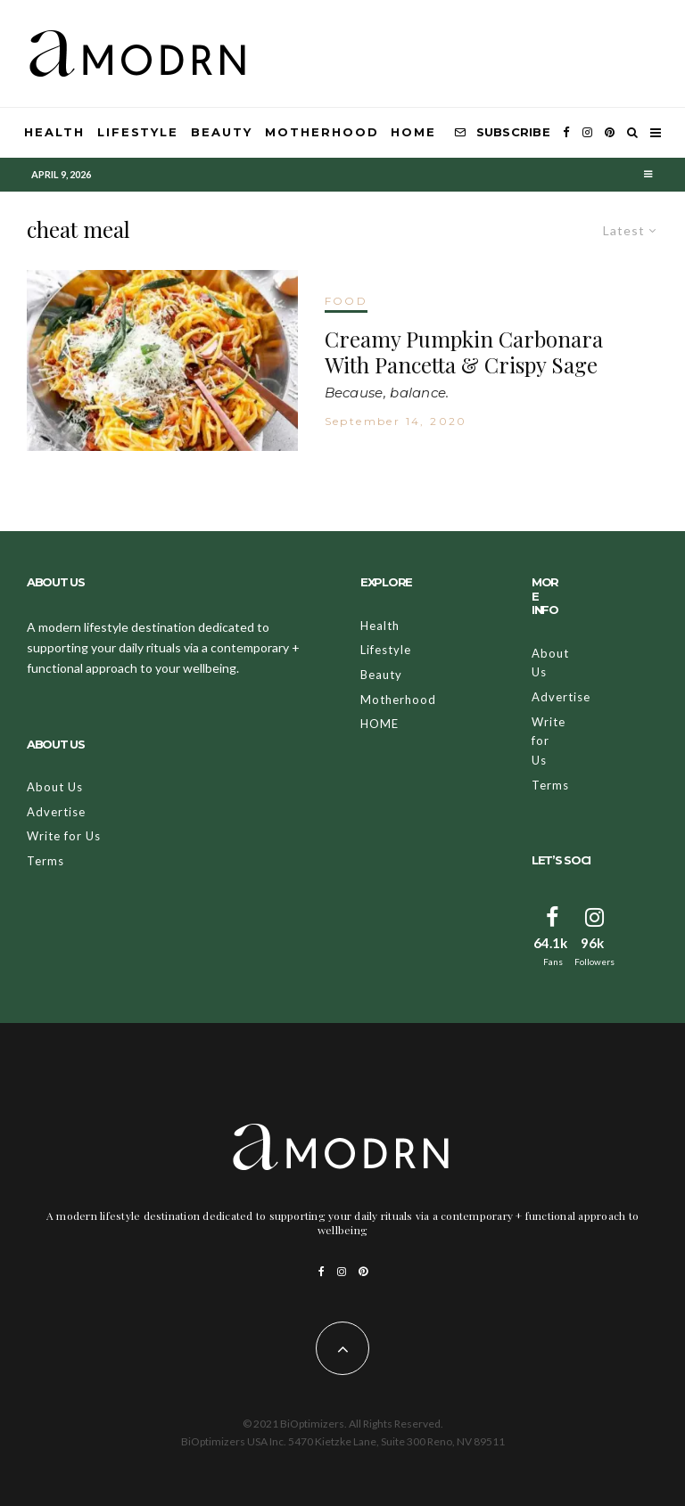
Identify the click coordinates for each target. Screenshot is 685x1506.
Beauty (221, 132)
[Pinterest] (609, 133)
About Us (55, 787)
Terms (45, 861)
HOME (413, 132)
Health (54, 132)
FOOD (346, 300)
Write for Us (64, 836)
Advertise (56, 812)
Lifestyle (138, 132)
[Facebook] (566, 133)
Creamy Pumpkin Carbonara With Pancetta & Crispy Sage (464, 352)
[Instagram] (587, 133)
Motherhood (322, 132)
